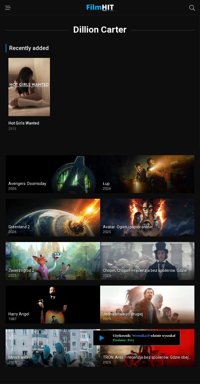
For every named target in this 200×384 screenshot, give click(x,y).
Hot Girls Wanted (23, 123)
